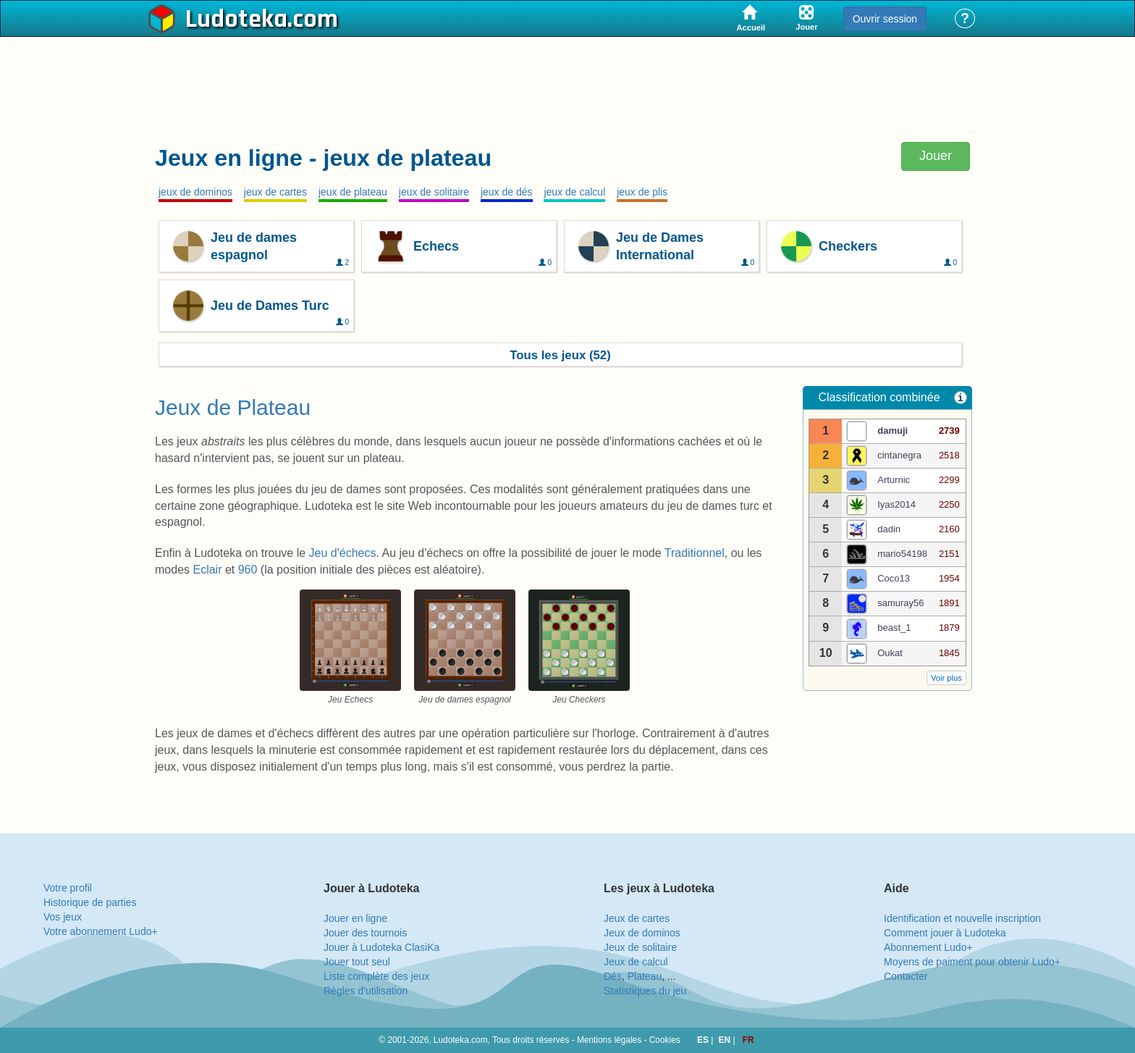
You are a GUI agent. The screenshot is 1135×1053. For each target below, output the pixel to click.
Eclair (208, 569)
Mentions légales (609, 1040)
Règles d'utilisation (366, 991)
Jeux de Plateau (233, 407)
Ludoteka (236, 20)
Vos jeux (62, 917)
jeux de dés (507, 192)
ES (704, 1040)
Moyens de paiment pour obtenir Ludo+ (972, 962)
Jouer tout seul (357, 962)
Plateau (645, 976)
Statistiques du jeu (645, 991)
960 (249, 569)
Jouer (935, 155)
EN (726, 1040)
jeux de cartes (275, 192)
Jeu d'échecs (342, 553)
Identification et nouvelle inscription (962, 918)
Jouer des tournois (365, 933)
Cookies (664, 1040)
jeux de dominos (195, 192)
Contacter (906, 976)
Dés (613, 976)
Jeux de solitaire (640, 947)
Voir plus (946, 678)
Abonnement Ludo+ (928, 947)
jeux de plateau (352, 192)
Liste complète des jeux (376, 976)
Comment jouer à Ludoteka (945, 933)
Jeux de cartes (637, 918)
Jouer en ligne (355, 918)
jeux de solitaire (434, 192)
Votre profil (67, 888)
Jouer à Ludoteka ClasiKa (381, 947)
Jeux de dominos (642, 933)
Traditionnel (694, 553)
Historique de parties (89, 902)
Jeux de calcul (636, 962)
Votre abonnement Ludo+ (100, 931)
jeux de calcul (574, 192)
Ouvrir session (885, 19)
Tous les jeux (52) (560, 355)
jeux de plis (642, 192)
